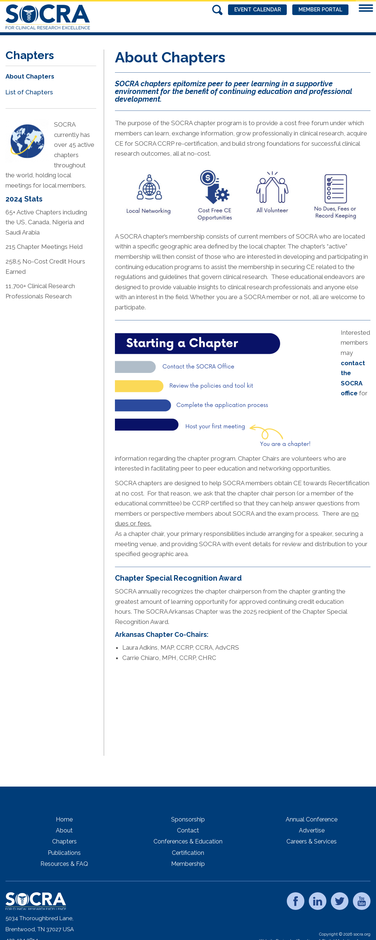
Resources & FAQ (64, 863)
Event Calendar (249, 10)
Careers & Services (311, 841)
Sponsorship (188, 819)
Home (64, 819)
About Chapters (30, 76)
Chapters (64, 841)
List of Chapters (29, 92)
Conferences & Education (188, 841)
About (64, 830)
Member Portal (317, 10)
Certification (188, 852)
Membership (188, 863)
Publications (64, 852)
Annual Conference (311, 819)
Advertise (312, 830)
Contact (188, 830)
